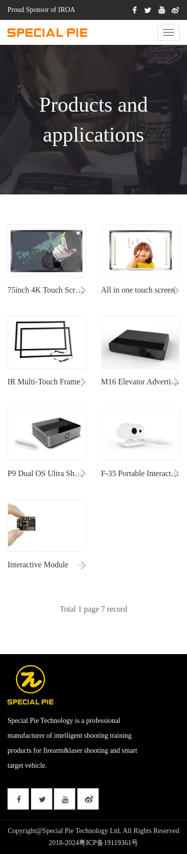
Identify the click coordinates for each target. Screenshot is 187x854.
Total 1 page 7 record (94, 609)
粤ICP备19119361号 (108, 843)
